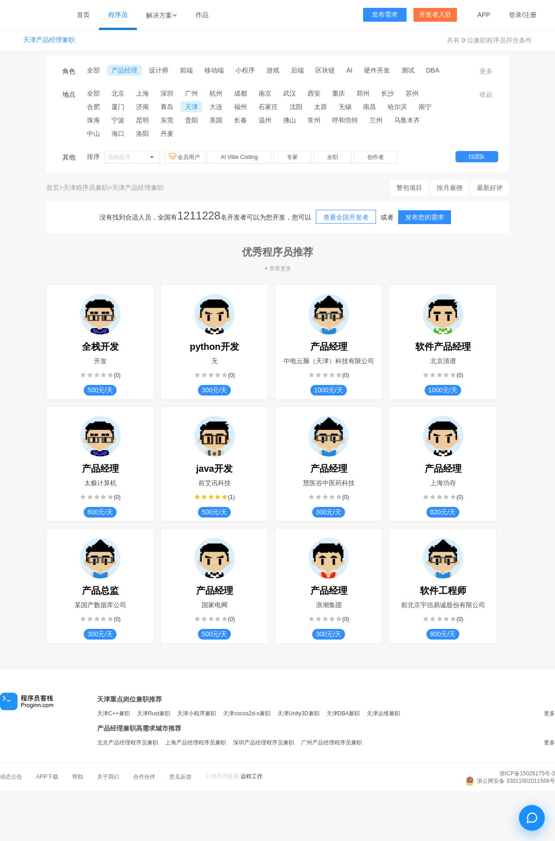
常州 (314, 120)
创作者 (375, 157)
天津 (191, 106)
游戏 (272, 70)
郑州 (363, 93)
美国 (216, 120)
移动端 (214, 70)
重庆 (338, 93)
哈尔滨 (397, 106)
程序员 (118, 14)
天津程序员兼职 (85, 187)
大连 (216, 106)
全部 (93, 70)
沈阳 (296, 106)
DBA (432, 70)
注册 (530, 14)
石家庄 (268, 106)
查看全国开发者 (346, 217)
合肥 (93, 106)
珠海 (93, 120)
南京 (265, 93)
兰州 (376, 120)
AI (349, 70)
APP (483, 15)
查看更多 (277, 268)
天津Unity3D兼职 (299, 713)
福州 (240, 106)
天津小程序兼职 (196, 713)
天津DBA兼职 (343, 713)
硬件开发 (377, 70)
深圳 (166, 93)
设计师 (158, 70)
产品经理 (124, 70)
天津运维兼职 (383, 713)
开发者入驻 (435, 14)
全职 (332, 157)
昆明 (142, 120)
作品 (202, 14)
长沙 (387, 93)
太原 (320, 106)
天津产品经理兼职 (49, 40)
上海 (142, 93)
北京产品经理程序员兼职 (127, 742)
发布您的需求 (424, 217)
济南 (142, 106)
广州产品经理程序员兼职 (331, 742)
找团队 (477, 156)
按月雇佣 (449, 187)
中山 (93, 133)
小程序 (245, 70)
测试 (407, 70)
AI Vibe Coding (239, 157)
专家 (292, 157)
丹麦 (166, 133)
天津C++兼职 (113, 713)
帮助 (77, 777)
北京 (117, 93)
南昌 (369, 106)
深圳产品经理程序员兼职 (263, 742)
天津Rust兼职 (154, 713)
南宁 (425, 106)
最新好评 (490, 187)
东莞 (166, 120)
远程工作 (251, 776)
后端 (297, 70)
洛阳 (142, 133)
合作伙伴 (144, 777)
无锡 (345, 106)
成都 (240, 93)
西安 (314, 93)
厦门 (117, 106)
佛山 (289, 120)
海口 (117, 133)
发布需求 (385, 14)
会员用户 (185, 156)
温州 (265, 120)
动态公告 (11, 777)
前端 (186, 70)
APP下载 (47, 777)
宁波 (117, 120)
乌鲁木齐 (407, 120)
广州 (191, 93)
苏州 (412, 93)
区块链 (325, 70)
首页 (83, 14)
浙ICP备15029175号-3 (527, 773)
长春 (240, 120)
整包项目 (409, 187)
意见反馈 (180, 777)
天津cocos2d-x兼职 (247, 713)
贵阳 (191, 120)
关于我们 (108, 777)
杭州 (216, 93)
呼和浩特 (345, 120)
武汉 (289, 93)
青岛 (166, 106)
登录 (515, 14)
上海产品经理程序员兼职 (195, 742)
